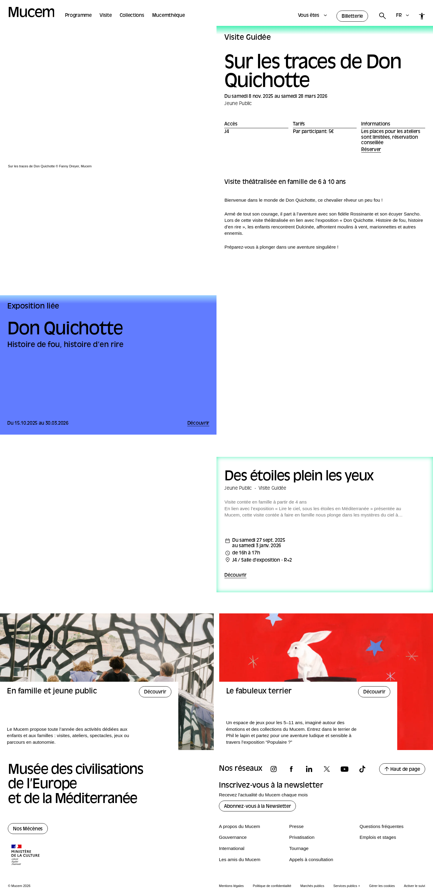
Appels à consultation (311, 859)
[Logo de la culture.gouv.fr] (26, 855)
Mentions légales (231, 886)
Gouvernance (233, 837)
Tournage (299, 848)
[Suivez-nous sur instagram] (276, 769)
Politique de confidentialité (272, 886)
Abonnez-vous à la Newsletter (257, 806)
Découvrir (235, 575)
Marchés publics (312, 886)
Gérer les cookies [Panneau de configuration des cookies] (382, 886)
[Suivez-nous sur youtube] (347, 769)
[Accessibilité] (422, 16)
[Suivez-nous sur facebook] (294, 769)
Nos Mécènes (28, 829)
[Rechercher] (382, 16)
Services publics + (346, 886)
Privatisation (302, 837)
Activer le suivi (414, 886)
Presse (296, 826)
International (231, 848)
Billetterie (352, 16)
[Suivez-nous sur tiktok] (365, 769)
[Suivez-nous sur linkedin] (312, 769)
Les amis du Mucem (239, 859)
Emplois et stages (378, 837)
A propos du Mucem (239, 826)
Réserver (371, 149)
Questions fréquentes (382, 826)
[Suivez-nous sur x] (329, 769)
